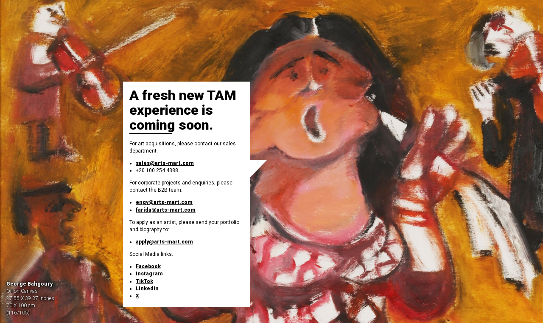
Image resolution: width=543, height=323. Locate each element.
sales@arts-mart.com (165, 163)
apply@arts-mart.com (164, 242)
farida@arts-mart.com (166, 210)
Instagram (149, 274)
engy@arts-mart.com (164, 202)
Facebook (148, 266)
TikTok (144, 281)
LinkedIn (147, 289)
